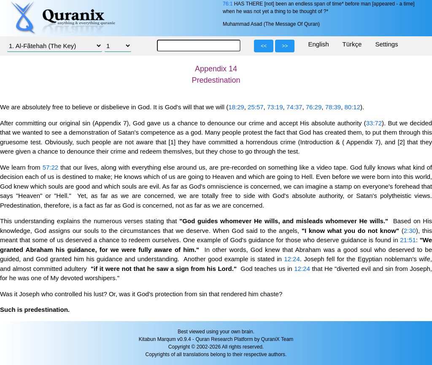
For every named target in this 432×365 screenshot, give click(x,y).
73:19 (275, 107)
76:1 (227, 4)
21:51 (408, 239)
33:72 (374, 123)
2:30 (410, 230)
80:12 (353, 107)
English (318, 44)
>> (285, 46)
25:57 (256, 107)
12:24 (292, 258)
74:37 (294, 107)
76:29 (314, 107)
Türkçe (352, 44)
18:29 (236, 107)
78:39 (333, 107)
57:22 (51, 167)
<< (264, 46)
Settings (386, 44)
